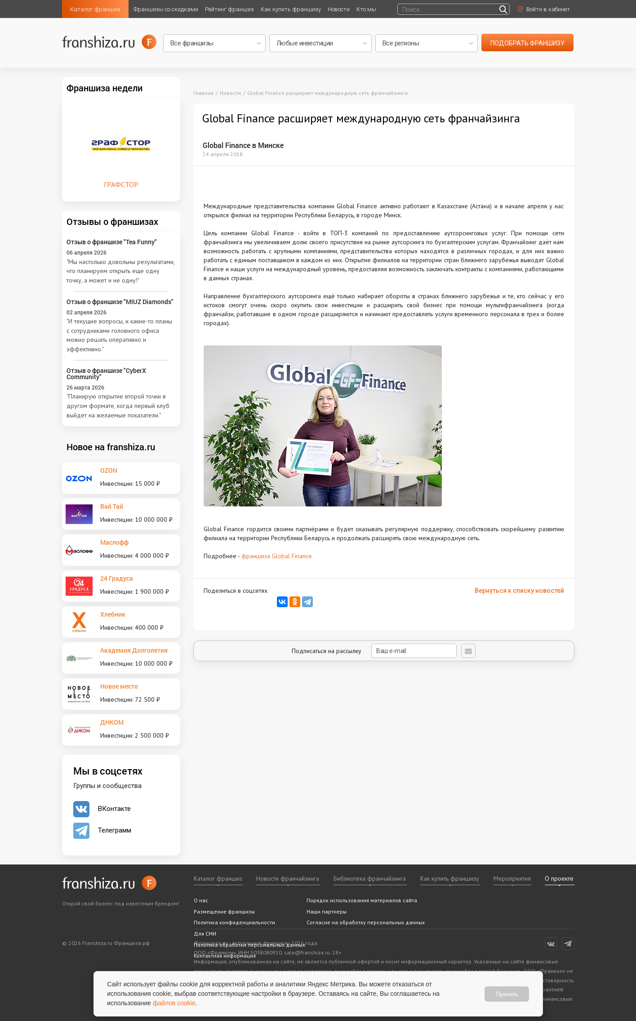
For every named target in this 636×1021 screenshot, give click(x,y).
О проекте (559, 878)
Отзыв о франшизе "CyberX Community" (106, 373)
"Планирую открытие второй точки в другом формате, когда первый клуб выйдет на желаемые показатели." (118, 405)
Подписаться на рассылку (374, 651)
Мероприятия (512, 878)
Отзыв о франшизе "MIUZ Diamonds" (120, 301)
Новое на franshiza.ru (111, 446)
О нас (201, 900)
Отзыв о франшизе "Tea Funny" (112, 241)
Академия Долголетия (134, 650)
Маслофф (114, 542)
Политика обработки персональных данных (249, 944)
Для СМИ (205, 933)
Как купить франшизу (291, 9)
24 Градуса (116, 578)
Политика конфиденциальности (234, 922)
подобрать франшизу (527, 43)
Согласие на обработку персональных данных (366, 922)
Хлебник (112, 614)
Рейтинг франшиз (229, 9)
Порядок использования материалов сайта (362, 900)
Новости (339, 9)
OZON (108, 470)
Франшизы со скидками (165, 9)
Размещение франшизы (224, 911)
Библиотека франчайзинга (370, 878)
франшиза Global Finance (276, 556)
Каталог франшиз (95, 9)
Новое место (119, 686)
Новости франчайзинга (287, 878)
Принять (507, 994)
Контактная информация (225, 955)
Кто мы (366, 9)
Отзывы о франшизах (112, 221)
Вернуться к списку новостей (519, 590)
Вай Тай (111, 506)
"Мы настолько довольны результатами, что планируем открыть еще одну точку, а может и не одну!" (120, 271)
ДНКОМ (112, 722)
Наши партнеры (327, 911)
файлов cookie (174, 1003)
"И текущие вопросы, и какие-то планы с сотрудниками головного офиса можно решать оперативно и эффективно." (119, 335)
